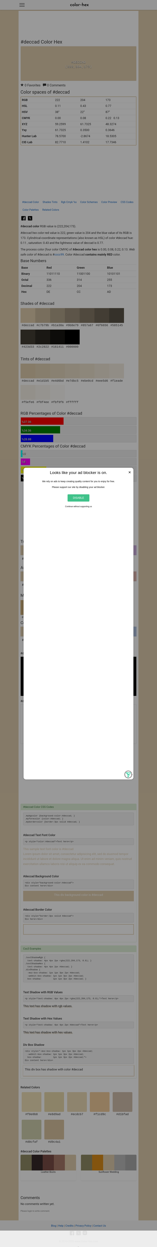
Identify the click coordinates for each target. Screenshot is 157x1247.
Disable (78, 497)
